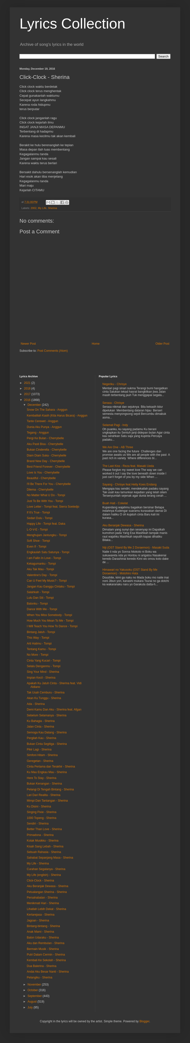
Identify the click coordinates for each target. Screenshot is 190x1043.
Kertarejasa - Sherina (40, 914)
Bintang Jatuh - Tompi (41, 632)
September (35, 996)
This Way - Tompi (38, 637)
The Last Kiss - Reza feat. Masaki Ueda (128, 466)
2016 (27, 400)
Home (96, 343)
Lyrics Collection (72, 23)
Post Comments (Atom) (52, 350)
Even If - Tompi (36, 546)
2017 (27, 394)
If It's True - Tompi (38, 512)
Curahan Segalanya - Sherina (46, 869)
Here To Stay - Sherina (41, 778)
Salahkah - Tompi (38, 592)
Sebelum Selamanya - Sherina (46, 715)
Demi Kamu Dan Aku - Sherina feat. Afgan (54, 709)
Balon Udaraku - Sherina (43, 937)
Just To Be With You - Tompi (45, 501)
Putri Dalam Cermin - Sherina (46, 954)
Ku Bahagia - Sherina (41, 721)
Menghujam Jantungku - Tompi (47, 535)
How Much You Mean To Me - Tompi (50, 620)
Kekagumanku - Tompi (41, 563)
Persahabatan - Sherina (42, 897)
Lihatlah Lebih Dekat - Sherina (46, 909)
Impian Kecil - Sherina (41, 677)
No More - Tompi (37, 654)
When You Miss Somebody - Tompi (49, 615)
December (35, 405)
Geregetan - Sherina (40, 761)
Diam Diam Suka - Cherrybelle (46, 455)
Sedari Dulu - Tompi (39, 518)
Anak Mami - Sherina (40, 931)
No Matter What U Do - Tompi (46, 495)
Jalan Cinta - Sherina (40, 726)
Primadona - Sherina (40, 835)
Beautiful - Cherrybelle (41, 478)
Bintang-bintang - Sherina (43, 926)
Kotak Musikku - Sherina (42, 840)
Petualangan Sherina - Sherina (47, 892)
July (31, 1007)
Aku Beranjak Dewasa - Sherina (47, 886)
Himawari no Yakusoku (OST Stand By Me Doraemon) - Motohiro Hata (130, 571)
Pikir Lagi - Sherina (39, 749)
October (33, 990)
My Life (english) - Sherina (44, 875)
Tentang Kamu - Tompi (41, 649)
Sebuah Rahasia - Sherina (44, 852)
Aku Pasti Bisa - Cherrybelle (45, 444)
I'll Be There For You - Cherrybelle (49, 484)
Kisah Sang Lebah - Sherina (45, 846)
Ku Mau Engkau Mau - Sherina (47, 772)
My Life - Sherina (38, 863)
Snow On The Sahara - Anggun (47, 409)
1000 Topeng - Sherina (41, 818)
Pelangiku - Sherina (39, 977)
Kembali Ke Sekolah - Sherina (46, 960)
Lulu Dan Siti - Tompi (40, 597)
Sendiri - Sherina (37, 823)
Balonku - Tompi (37, 603)
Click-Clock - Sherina (40, 880)
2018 (27, 388)
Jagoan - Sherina (38, 920)
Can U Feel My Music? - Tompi (47, 580)
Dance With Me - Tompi (42, 609)
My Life (42, 208)
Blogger (144, 1021)
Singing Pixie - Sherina (41, 812)
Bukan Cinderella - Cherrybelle (46, 449)
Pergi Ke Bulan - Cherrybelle (45, 438)
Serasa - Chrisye (113, 403)
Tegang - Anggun (38, 432)
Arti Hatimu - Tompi (39, 643)
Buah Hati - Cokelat (115, 503)
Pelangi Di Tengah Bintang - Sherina (50, 789)
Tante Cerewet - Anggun (42, 421)
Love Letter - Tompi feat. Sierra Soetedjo (53, 506)
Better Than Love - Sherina (44, 829)
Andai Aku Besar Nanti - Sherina (48, 971)
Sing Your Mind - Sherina (43, 671)
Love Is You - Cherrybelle (43, 472)
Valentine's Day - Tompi (42, 575)
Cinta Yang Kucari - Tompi (43, 660)
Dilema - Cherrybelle (40, 489)
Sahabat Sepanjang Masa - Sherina (50, 857)
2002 (34, 208)
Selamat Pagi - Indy (115, 425)
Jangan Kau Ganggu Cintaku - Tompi (51, 586)
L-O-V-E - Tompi (37, 529)
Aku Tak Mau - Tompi (40, 569)
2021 (27, 383)
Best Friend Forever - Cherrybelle (48, 466)
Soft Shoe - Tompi (38, 540)
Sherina (52, 208)
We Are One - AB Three (118, 447)
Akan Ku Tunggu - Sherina (44, 698)
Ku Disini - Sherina (39, 806)
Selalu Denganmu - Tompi (43, 666)
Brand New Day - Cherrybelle (46, 461)
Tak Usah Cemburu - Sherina (46, 692)
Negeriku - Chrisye (115, 384)
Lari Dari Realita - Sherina (43, 795)
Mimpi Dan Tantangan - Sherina (47, 800)
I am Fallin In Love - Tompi (44, 558)
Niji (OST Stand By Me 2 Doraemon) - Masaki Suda (136, 547)
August (33, 1001)
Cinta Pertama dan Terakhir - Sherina (51, 766)
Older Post (162, 343)
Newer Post (28, 343)
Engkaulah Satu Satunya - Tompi (48, 552)
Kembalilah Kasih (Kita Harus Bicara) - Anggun (57, 415)
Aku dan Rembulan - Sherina (45, 943)
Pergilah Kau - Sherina (41, 738)
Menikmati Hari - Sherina (43, 903)
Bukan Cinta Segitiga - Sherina (47, 744)
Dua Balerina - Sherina (41, 966)
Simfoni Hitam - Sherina (42, 755)
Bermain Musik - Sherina (43, 949)
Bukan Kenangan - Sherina (44, 783)
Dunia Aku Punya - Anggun (44, 427)
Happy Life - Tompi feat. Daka (46, 523)
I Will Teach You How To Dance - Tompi (52, 626)
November (35, 984)
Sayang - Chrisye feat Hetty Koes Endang (130, 484)
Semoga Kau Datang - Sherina (46, 732)
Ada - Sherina (36, 704)
